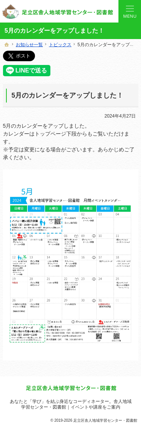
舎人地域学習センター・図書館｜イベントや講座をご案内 (76, 404)
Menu (129, 11)
